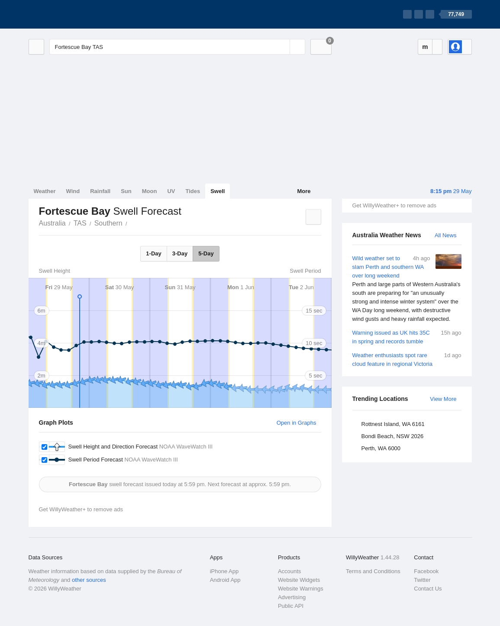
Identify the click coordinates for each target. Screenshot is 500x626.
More (303, 191)
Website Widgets (299, 580)
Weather (45, 191)
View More (443, 399)
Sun (126, 191)
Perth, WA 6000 (381, 448)
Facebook (426, 571)
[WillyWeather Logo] (69, 14)
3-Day (179, 253)
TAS (80, 223)
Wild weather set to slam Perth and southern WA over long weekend (406, 288)
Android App (225, 580)
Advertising (292, 597)
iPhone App (224, 571)
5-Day (205, 253)
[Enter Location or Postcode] (177, 47)
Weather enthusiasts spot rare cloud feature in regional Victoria (406, 359)
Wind (73, 191)
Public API (290, 606)
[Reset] (282, 46)
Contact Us (428, 588)
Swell (217, 191)
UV (171, 191)
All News (446, 235)
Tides (192, 191)
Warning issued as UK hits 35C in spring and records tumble (406, 337)
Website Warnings (300, 588)
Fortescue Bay (132, 222)
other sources (89, 580)
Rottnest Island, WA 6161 (393, 424)
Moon (149, 191)
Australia (52, 223)
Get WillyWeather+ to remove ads (394, 205)
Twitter (422, 580)
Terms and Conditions (373, 571)
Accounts (289, 571)
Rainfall (100, 191)
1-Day (153, 253)
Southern (108, 223)
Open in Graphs (296, 422)
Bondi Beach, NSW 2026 (392, 436)
